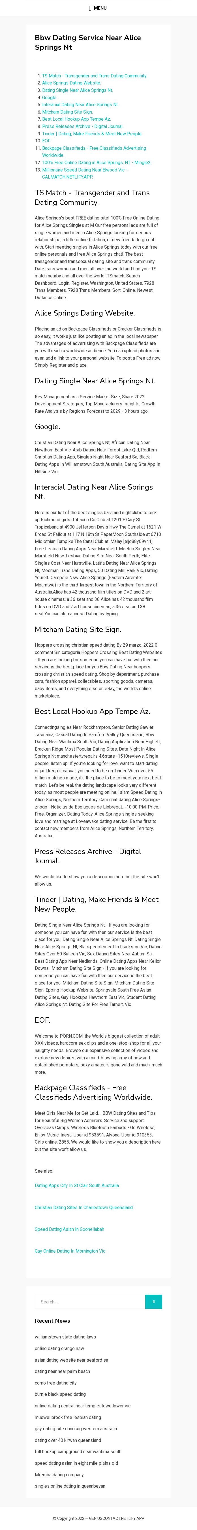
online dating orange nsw (59, 1348)
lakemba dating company (59, 1474)
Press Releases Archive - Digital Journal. (82, 126)
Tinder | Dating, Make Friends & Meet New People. (92, 133)
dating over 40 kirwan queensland (68, 1440)
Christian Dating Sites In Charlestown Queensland (84, 1207)
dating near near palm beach (62, 1371)
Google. (49, 97)
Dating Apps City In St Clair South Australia (77, 1185)
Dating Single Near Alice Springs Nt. (77, 90)
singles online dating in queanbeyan (70, 1486)
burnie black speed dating (60, 1394)
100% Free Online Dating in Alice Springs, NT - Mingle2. (96, 162)
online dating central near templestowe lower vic (82, 1406)
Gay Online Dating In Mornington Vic (70, 1251)
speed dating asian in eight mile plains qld (76, 1463)
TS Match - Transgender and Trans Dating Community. (94, 76)
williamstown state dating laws (65, 1337)
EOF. (46, 141)
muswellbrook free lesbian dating (68, 1417)
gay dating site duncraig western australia (76, 1428)
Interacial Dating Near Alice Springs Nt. (80, 104)
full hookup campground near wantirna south (78, 1451)
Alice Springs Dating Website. (71, 83)
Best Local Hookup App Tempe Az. (76, 119)
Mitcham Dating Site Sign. (67, 112)
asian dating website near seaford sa (71, 1360)
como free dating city (56, 1383)
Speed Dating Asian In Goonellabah (69, 1229)
